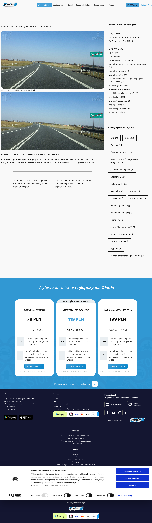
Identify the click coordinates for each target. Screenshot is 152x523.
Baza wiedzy (100, 5)
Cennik (70, 5)
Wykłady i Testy (44, 5)
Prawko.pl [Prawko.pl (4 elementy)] (116, 198)
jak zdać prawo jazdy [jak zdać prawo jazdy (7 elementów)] (122, 169)
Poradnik (113, 56)
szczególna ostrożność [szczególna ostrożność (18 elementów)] (123, 227)
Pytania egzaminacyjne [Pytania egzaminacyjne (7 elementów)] (122, 205)
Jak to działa (59, 5)
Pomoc (111, 5)
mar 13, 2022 (6, 90)
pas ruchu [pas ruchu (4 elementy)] (116, 191)
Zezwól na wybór (132, 501)
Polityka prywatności (61, 404)
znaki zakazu (115, 112)
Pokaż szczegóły (125, 518)
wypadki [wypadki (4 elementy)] (116, 248)
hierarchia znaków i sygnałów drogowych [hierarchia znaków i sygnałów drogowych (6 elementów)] (124, 161)
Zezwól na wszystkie (132, 494)
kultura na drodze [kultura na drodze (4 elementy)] (120, 184)
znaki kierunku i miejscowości (122, 93)
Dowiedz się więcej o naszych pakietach (72, 384)
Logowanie (132, 5)
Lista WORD (114, 49)
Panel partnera (9, 409)
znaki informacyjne (117, 89)
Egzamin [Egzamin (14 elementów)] (116, 145)
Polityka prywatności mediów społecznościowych (72, 409)
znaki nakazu (115, 97)
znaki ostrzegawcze (118, 101)
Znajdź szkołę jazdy (84, 5)
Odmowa (132, 508)
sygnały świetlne (116, 75)
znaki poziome (115, 105)
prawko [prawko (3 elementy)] (135, 191)
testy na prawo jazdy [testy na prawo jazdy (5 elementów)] (121, 234)
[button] (34, 366)
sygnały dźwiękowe (117, 71)
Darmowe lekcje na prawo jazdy (123, 37)
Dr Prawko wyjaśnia (28, 90)
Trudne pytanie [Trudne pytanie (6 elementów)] (119, 241)
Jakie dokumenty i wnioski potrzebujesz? (19, 404)
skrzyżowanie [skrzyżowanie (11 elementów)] (118, 219)
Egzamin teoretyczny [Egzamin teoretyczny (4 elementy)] (121, 152)
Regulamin (57, 406)
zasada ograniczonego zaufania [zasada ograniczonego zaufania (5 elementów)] (127, 255)
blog (18, 90)
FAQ (55, 401)
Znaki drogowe (9, 406)
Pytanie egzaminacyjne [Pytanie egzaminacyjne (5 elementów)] (122, 212)
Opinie (112, 53)
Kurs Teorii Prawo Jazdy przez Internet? (19, 399)
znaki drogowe (115, 85)
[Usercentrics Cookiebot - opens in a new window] (15, 518)
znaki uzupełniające (117, 108)
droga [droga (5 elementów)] (129, 137)
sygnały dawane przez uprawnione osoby (127, 64)
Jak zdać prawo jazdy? (12, 401)
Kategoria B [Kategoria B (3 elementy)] (117, 176)
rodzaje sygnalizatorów (119, 60)
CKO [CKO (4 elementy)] (114, 137)
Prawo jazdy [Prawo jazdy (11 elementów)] (138, 198)
